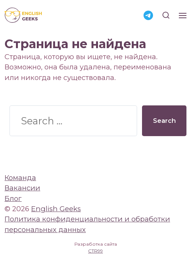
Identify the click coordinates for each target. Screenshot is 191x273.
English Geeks (56, 208)
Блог (13, 198)
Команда (20, 177)
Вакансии (22, 188)
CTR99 (95, 251)
